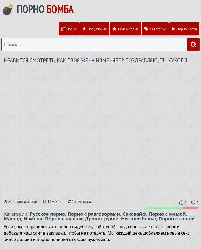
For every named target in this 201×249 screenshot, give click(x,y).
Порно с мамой (167, 214)
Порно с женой (177, 218)
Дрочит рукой (102, 218)
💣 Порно (37, 9)
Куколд (12, 218)
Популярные (95, 28)
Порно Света (184, 28)
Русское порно (47, 214)
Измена (33, 218)
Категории (155, 28)
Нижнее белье (138, 218)
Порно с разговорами (94, 214)
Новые (69, 28)
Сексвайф (134, 214)
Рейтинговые (126, 28)
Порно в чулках (63, 218)
